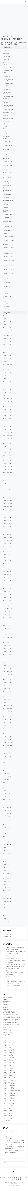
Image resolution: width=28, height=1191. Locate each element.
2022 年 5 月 (6, 452)
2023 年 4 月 (6, 421)
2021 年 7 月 (6, 480)
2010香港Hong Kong (8, 141)
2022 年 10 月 (6, 438)
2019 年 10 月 (6, 540)
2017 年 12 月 (6, 603)
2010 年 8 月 (6, 850)
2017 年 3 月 (6, 628)
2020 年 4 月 (6, 523)
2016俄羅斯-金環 (7, 207)
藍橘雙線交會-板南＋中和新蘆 (11, 1019)
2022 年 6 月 (6, 449)
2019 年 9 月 (6, 543)
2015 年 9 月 (6, 679)
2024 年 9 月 (6, 372)
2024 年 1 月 (6, 395)
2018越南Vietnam (7, 230)
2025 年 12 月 (6, 330)
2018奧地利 (5, 233)
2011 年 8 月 (6, 819)
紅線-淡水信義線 (6, 109)
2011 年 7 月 (6, 822)
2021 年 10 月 (6, 472)
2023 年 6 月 (6, 415)
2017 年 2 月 (6, 631)
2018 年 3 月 (6, 594)
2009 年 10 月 (6, 878)
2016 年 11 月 (6, 640)
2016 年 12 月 (6, 637)
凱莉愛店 (5, 56)
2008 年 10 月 (6, 901)
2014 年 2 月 (6, 733)
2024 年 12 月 (6, 364)
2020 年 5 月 (6, 520)
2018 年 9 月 (6, 577)
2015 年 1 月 (6, 702)
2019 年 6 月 (6, 551)
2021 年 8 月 (6, 477)
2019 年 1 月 (6, 566)
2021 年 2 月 (6, 495)
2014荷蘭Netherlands (8, 172)
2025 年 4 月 (6, 352)
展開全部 (5, 997)
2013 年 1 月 (6, 770)
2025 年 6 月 (6, 347)
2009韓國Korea (6, 133)
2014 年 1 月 (6, 736)
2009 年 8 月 (6, 884)
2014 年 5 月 (6, 725)
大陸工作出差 (6, 306)
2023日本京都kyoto (7, 282)
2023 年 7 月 (6, 412)
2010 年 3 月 (6, 864)
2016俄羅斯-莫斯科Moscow (10, 1068)
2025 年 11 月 (6, 332)
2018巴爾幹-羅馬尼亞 (8, 236)
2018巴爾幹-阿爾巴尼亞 (8, 269)
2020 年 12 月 (6, 500)
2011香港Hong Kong (8, 145)
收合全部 (10, 997)
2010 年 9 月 (6, 847)
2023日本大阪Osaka (7, 286)
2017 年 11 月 (6, 605)
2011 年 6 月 (6, 824)
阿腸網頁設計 (16, 1185)
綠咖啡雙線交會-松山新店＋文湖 (11, 1024)
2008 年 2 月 (6, 918)
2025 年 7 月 (6, 344)
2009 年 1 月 (6, 893)
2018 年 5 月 (6, 588)
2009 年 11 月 (6, 876)
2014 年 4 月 (6, 728)
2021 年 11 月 (6, 469)
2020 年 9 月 (6, 509)
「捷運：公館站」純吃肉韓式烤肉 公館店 (15, 964)
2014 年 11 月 (6, 708)
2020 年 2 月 (6, 529)
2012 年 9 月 (6, 782)
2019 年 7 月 (6, 549)
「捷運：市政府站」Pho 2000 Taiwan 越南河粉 (14, 1133)
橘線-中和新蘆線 (6, 121)
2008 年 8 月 (6, 904)
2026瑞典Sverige (8, 1115)
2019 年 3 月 (6, 560)
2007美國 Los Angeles (8, 126)
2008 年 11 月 (6, 898)
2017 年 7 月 (6, 617)
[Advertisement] (14, 19)
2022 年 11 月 (6, 435)
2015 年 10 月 (6, 677)
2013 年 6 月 (6, 756)
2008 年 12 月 (6, 895)
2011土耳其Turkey (7, 149)
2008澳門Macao (6, 131)
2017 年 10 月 (6, 608)
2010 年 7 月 (6, 853)
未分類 (4, 50)
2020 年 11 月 (6, 503)
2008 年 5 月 (6, 913)
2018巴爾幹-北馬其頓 (8, 273)
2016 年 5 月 (6, 657)
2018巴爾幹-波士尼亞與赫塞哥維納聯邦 (13, 1090)
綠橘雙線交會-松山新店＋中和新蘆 (12, 1017)
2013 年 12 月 (6, 739)
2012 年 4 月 (6, 796)
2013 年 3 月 (6, 765)
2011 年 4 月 (6, 830)
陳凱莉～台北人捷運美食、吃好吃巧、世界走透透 (14, 2)
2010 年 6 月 (6, 856)
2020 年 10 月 (6, 506)
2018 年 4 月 (6, 591)
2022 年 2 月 (6, 460)
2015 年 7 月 (6, 685)
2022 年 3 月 (6, 458)
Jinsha (15, 1183)
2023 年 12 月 (6, 398)
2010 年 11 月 (6, 841)
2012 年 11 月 (6, 776)
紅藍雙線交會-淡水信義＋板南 (11, 1011)
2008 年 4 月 (6, 915)
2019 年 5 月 (6, 554)
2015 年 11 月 (6, 674)
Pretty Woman (6, 67)
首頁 (4, 36)
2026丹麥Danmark (8, 1113)
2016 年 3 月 (6, 662)
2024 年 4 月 (6, 386)
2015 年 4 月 (6, 694)
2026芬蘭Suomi (8, 1118)
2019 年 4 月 (6, 557)
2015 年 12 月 (6, 671)
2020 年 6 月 (6, 517)
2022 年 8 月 (6, 443)
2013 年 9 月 (6, 748)
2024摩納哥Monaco (7, 293)
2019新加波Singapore (8, 278)
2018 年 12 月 (6, 568)
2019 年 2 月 (6, 563)
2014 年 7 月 (6, 719)
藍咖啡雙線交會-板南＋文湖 (10, 1022)
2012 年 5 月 (6, 793)
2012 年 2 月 (6, 802)
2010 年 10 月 (6, 844)
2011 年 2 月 (6, 836)
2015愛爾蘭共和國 (7, 194)
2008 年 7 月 (6, 907)
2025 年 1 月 (6, 361)
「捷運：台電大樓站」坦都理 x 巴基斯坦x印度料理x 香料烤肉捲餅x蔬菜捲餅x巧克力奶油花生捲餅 (14, 1142)
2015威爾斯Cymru (7, 200)
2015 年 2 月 (6, 699)
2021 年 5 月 (6, 486)
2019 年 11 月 (6, 537)
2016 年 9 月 (6, 645)
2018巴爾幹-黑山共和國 (8, 240)
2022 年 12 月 (6, 432)
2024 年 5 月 (6, 384)
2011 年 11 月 (6, 810)
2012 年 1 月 (6, 804)
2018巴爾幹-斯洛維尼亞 (8, 260)
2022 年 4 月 (6, 455)
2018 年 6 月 (6, 586)
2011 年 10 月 (6, 813)
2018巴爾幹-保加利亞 (8, 247)
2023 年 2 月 (6, 426)
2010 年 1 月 (6, 870)
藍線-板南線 (5, 115)
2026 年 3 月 (6, 321)
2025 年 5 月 (6, 350)
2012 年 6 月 (6, 790)
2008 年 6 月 (6, 910)
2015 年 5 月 (6, 691)
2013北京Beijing (7, 170)
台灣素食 (5, 59)
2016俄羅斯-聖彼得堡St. (10, 1072)
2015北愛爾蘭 (6, 197)
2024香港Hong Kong (8, 296)
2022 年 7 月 (6, 446)
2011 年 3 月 (6, 833)
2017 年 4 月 (6, 625)
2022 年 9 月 (6, 440)
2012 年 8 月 (6, 785)
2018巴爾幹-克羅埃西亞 (8, 265)
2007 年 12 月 (6, 921)
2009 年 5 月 (6, 887)
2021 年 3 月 (6, 492)
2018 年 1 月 (6, 600)
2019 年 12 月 (6, 534)
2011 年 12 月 (6, 807)
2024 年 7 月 (6, 378)
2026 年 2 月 (6, 324)
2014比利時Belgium (7, 177)
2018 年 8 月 (6, 580)
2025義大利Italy (6, 301)
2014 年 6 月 (6, 722)
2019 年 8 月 (6, 546)
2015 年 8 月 (6, 682)
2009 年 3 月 (6, 890)
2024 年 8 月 (6, 375)
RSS (14, 1171)
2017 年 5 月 (6, 622)
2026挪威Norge (8, 1116)
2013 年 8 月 (6, 750)
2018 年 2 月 (6, 597)
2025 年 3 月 (6, 355)
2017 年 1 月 (6, 634)
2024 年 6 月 (6, 381)
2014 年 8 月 (6, 716)
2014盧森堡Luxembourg (10, 1059)
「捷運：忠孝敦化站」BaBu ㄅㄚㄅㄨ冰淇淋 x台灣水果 (14, 1137)
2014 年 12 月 (6, 705)
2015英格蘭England (7, 190)
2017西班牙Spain (7, 214)
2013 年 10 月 (6, 745)
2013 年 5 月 (6, 759)
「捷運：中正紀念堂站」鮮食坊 (13, 985)
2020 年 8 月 (6, 512)
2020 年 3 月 (6, 526)
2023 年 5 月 (6, 418)
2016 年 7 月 (6, 651)
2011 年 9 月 (6, 816)
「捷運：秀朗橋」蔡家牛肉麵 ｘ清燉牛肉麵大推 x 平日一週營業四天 (14, 1147)
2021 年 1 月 (6, 497)
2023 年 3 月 (6, 423)
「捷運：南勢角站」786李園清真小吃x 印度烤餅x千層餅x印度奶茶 (14, 1151)
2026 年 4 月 (6, 318)
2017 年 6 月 (6, 620)
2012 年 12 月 (6, 773)
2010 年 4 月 (6, 861)
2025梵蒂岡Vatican (7, 303)
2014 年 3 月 (6, 731)
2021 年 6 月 (6, 483)
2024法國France (7, 291)
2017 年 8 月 (6, 614)
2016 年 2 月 (6, 665)
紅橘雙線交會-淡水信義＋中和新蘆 (12, 1016)
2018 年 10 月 (6, 574)
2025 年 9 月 (6, 338)
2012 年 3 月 (6, 799)
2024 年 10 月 (6, 369)
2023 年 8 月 (6, 409)
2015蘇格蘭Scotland (7, 185)
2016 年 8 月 (6, 648)
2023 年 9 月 (6, 406)
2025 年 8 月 (6, 341)
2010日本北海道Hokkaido (10, 1040)
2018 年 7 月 (6, 583)
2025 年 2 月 (6, 358)
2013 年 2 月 (6, 768)
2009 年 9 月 (6, 881)
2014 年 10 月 (6, 711)
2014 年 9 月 (6, 713)
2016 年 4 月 (6, 659)
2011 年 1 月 (6, 839)
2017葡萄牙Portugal (7, 217)
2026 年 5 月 (6, 315)
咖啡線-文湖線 (6, 112)
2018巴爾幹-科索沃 (7, 244)
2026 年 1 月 (6, 327)
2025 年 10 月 (6, 335)
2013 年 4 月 (6, 762)
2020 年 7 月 (6, 514)
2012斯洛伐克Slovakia (8, 161)
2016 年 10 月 (6, 642)
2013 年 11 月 (6, 742)
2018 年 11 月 (6, 571)
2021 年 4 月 (6, 489)
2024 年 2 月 (6, 392)
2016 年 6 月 (6, 654)
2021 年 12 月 (6, 466)
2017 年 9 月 (6, 611)
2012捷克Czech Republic (10, 1049)
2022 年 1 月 (6, 463)
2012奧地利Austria (7, 154)
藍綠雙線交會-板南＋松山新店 (11, 1014)
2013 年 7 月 (6, 753)
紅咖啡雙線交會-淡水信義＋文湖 (11, 1021)
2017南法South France (8, 221)
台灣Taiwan (5, 123)
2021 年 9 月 (6, 475)
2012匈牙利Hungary (7, 165)
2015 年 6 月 (6, 688)
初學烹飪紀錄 (6, 53)
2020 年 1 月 (6, 531)
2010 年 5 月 (6, 859)
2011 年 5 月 (6, 827)
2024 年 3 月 (6, 389)
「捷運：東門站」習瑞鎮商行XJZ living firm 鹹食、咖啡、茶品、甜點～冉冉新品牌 (15, 968)
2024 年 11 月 (6, 367)
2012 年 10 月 (6, 779)
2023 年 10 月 (6, 404)
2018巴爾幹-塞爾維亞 (8, 256)
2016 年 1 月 (6, 668)
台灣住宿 (5, 64)
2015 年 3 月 (6, 696)
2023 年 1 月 (6, 429)
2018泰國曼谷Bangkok (8, 226)
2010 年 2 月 (6, 867)
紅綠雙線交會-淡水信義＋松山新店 (12, 1012)
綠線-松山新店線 (6, 118)
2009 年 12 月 (6, 873)
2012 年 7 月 (6, 787)
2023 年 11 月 (6, 401)
